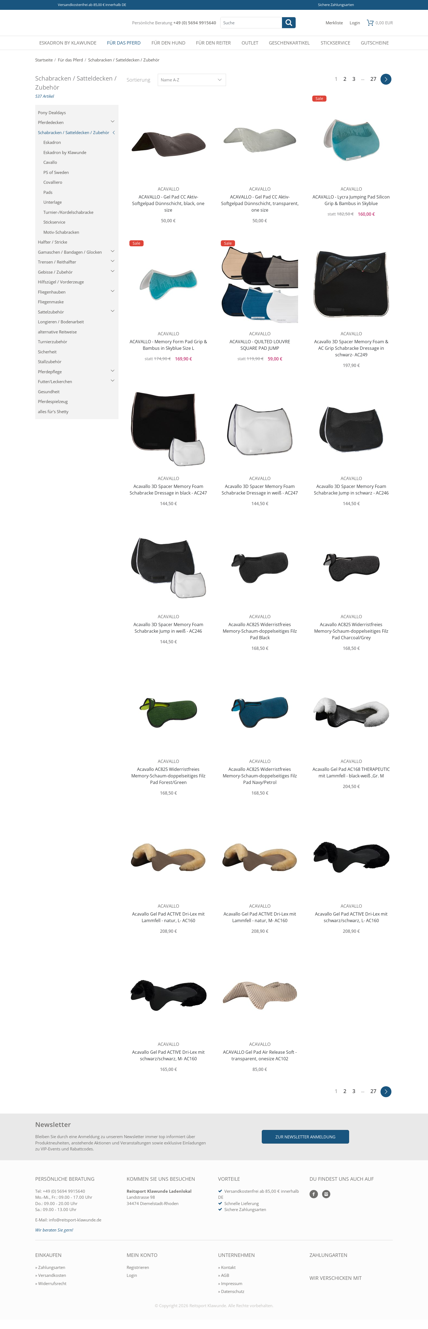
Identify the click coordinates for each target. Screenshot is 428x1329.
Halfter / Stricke (52, 242)
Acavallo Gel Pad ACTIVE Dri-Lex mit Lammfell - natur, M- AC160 (260, 917)
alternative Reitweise (57, 332)
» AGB (223, 1275)
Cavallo (50, 162)
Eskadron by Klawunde (64, 152)
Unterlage (52, 202)
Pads (47, 192)
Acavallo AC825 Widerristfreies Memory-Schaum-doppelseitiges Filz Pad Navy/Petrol (260, 775)
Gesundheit (49, 391)
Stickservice (54, 222)
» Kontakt (227, 1267)
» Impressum (230, 1283)
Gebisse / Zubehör (76, 272)
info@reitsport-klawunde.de (75, 1220)
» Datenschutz (231, 1291)
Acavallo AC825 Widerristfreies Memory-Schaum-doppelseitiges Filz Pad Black (260, 631)
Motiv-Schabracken (61, 232)
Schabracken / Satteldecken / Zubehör (77, 132)
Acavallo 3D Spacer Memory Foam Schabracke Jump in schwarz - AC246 (351, 489)
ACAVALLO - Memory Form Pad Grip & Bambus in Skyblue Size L (168, 345)
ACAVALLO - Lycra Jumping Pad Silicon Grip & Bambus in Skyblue (351, 200)
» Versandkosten (50, 1275)
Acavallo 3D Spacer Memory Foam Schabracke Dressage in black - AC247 (168, 489)
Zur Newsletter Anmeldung (305, 1136)
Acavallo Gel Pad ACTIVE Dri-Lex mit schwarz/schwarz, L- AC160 (351, 917)
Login (132, 1275)
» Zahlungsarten (50, 1267)
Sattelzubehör (76, 312)
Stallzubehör (49, 361)
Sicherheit (47, 351)
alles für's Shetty (53, 411)
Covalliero (52, 182)
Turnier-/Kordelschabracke (68, 212)
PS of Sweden (56, 172)
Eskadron (52, 142)
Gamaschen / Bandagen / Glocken (76, 252)
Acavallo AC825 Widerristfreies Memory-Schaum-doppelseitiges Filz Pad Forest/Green (168, 775)
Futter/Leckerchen (76, 381)
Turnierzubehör (52, 341)
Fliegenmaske (51, 301)
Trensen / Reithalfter (76, 262)
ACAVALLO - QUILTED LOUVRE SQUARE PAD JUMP (260, 345)
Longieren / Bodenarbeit (61, 321)
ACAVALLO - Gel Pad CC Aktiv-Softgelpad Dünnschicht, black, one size (168, 203)
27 (373, 78)
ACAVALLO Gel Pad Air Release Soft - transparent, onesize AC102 (260, 1055)
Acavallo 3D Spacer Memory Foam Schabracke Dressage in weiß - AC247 (260, 489)
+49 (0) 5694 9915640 (194, 22)
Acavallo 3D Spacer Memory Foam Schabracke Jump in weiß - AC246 (168, 627)
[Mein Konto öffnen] (355, 22)
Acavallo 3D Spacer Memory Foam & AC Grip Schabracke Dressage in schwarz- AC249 (351, 348)
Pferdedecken (76, 122)
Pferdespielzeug (53, 401)
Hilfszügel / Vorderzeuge (61, 282)
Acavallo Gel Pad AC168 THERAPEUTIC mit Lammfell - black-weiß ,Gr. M (351, 772)
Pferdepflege (76, 372)
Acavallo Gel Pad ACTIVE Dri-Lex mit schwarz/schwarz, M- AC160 (168, 1055)
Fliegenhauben (76, 292)
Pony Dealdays (52, 112)
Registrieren (138, 1267)
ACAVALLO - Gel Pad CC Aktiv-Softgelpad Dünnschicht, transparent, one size (260, 203)
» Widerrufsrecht (50, 1283)
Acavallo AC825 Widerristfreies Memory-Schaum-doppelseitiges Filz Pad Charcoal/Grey (351, 631)
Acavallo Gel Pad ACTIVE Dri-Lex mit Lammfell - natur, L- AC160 (168, 917)
